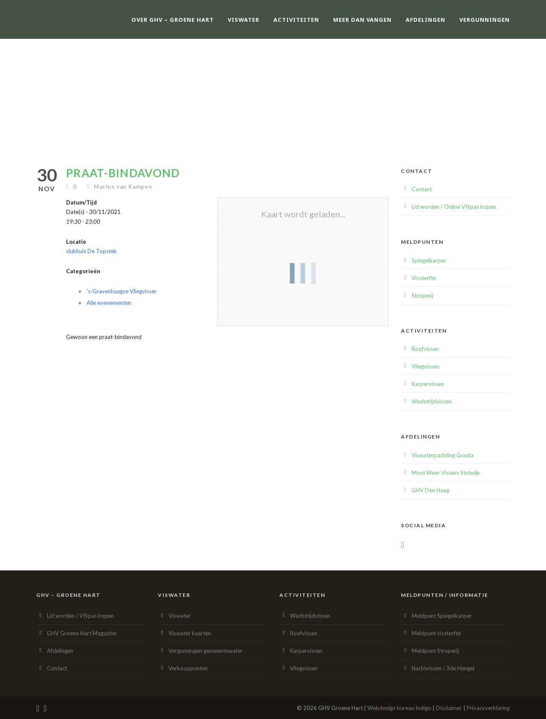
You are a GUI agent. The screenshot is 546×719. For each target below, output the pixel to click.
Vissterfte (424, 278)
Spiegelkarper (429, 260)
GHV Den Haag (430, 490)
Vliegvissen (425, 366)
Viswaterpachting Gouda (442, 455)
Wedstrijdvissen (432, 401)
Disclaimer (449, 707)
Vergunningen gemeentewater (205, 650)
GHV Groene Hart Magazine (81, 633)
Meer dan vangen (362, 19)
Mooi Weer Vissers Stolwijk (446, 472)
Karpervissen (428, 383)
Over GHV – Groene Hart (172, 19)
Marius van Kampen (123, 186)
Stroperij (422, 295)
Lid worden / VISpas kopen (80, 615)
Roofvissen (425, 348)
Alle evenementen (109, 302)
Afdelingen (425, 19)
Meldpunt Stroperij (435, 650)
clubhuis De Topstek (91, 251)
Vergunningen (484, 19)
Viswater (243, 19)
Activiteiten (296, 19)
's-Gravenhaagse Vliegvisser (122, 291)
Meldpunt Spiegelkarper (442, 615)
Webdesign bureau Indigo (399, 707)
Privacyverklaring (488, 707)
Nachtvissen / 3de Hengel (443, 668)
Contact (422, 189)
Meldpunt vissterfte (436, 633)
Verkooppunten (188, 668)
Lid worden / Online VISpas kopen (454, 206)
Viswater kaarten (189, 633)
